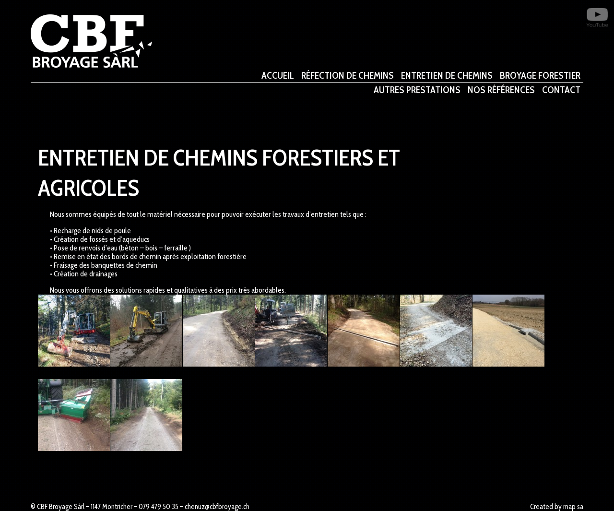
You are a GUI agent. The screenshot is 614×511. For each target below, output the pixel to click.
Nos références (501, 90)
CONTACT (561, 90)
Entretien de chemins (447, 76)
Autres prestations (417, 90)
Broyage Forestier (540, 76)
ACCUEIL (277, 76)
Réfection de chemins (347, 76)
